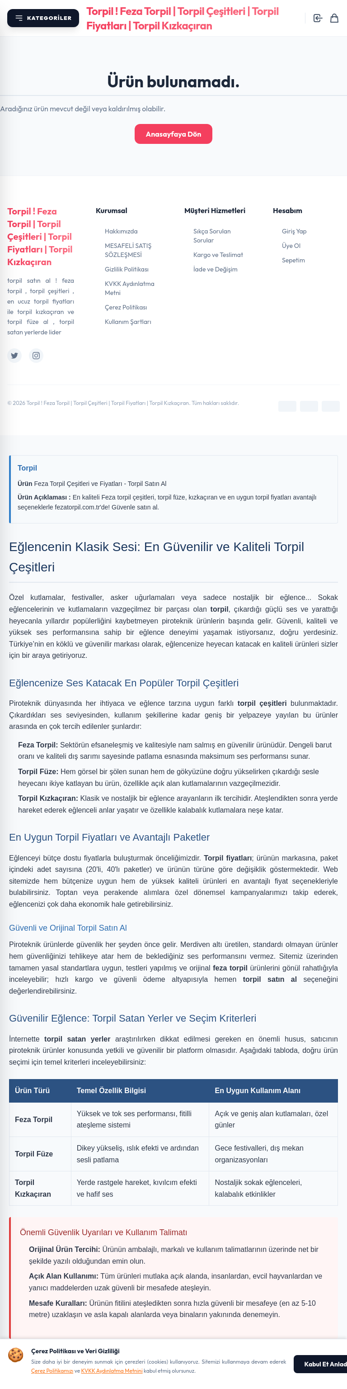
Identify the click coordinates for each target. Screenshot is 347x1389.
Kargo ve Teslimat (218, 255)
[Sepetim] (334, 18)
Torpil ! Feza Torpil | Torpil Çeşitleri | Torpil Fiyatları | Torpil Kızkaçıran (40, 236)
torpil (220, 609)
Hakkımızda (121, 231)
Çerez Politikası (126, 307)
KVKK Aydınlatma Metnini (112, 1370)
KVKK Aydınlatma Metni (130, 288)
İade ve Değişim (215, 269)
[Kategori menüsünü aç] (43, 18)
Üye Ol (291, 246)
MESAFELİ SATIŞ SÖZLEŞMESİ (128, 250)
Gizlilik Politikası (127, 269)
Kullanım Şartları (128, 322)
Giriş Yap (294, 231)
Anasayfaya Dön (173, 133)
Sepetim (293, 260)
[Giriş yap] (318, 18)
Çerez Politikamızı (52, 1370)
